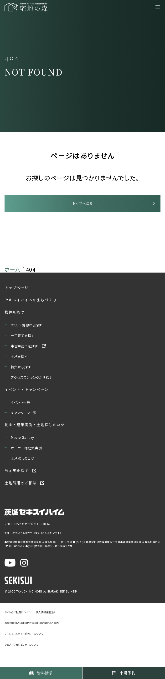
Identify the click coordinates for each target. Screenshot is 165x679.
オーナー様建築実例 (26, 463)
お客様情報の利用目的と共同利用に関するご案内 (32, 639)
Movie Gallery (22, 452)
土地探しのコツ (22, 473)
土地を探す (19, 371)
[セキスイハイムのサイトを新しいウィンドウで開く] (18, 595)
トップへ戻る (82, 213)
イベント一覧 (20, 417)
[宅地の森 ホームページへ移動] (35, 7)
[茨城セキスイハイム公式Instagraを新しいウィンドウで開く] (24, 577)
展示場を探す (17, 485)
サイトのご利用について (17, 628)
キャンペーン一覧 (24, 428)
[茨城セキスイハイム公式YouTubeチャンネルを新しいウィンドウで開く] (10, 577)
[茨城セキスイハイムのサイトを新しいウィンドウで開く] (34, 526)
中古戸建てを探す (24, 361)
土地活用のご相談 (20, 498)
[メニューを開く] (158, 7)
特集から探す (21, 382)
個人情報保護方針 (46, 628)
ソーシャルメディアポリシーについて (24, 650)
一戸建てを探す (23, 350)
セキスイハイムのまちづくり (31, 315)
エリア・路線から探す (26, 340)
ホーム (12, 284)
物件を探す (15, 327)
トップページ (16, 302)
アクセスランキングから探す (31, 392)
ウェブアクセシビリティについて (21, 660)
